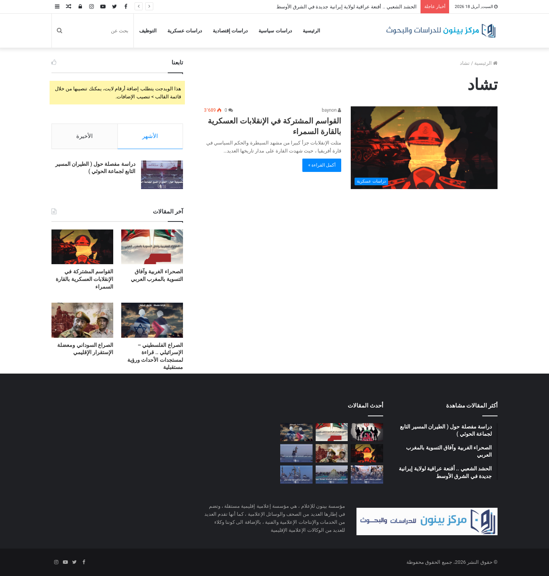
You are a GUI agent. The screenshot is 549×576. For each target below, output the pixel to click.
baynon (331, 110)
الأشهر (150, 136)
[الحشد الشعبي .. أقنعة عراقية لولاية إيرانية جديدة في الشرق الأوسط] (367, 432)
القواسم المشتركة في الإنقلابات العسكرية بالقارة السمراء (84, 278)
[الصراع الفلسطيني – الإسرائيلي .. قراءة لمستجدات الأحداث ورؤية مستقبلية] (152, 320)
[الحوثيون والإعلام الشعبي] (367, 474)
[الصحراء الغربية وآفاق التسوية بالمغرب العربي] (152, 246)
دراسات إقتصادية (230, 31)
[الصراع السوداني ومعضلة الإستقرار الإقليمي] (82, 320)
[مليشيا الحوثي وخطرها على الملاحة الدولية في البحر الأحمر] (296, 453)
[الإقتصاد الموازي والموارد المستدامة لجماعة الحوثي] (332, 474)
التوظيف (148, 31)
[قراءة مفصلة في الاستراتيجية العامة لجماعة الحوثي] (296, 474)
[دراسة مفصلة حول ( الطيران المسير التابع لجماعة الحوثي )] (162, 174)
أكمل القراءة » (322, 165)
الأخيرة (84, 136)
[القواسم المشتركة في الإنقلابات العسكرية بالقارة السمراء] (424, 147)
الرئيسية (311, 31)
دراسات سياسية (275, 31)
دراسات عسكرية (184, 31)
